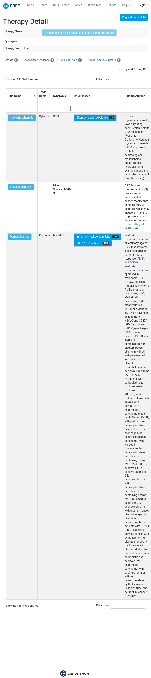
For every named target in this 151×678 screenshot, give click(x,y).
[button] (34, 96)
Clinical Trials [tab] (71, 60)
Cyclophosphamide (21, 117)
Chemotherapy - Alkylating (95, 117)
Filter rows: (103, 79)
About (78, 5)
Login (142, 5)
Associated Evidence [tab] (39, 60)
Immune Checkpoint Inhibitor (97, 236)
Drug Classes (61, 5)
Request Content (134, 17)
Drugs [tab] (12, 60)
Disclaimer (94, 5)
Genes (43, 5)
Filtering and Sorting (132, 69)
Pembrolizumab (19, 236)
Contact (111, 5)
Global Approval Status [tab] (104, 60)
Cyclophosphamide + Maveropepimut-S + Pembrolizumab (79, 32)
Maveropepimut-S (20, 186)
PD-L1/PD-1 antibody (92, 243)
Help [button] (126, 5)
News (30, 5)
